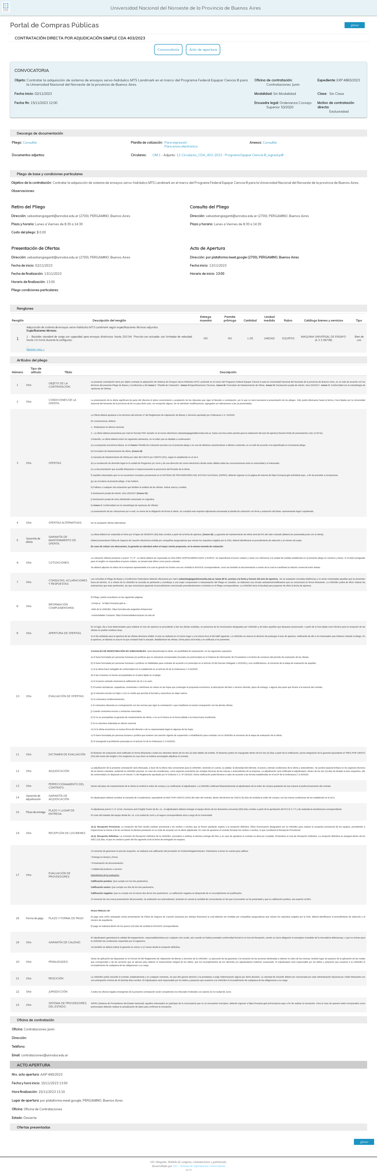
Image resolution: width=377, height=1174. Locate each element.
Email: (16, 1055)
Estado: (17, 1118)
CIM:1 (156, 155)
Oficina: (17, 1029)
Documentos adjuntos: (28, 155)
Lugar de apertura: (25, 1100)
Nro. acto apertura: (25, 1074)
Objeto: (20, 80)
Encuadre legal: (266, 103)
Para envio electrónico (181, 146)
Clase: (322, 93)
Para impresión (175, 142)
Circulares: (138, 155)
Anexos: (256, 142)
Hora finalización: (25, 1092)
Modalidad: (263, 93)
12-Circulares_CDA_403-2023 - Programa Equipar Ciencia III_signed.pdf (229, 155)
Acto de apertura (203, 49)
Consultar (30, 142)
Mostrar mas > (35, 349)
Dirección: (19, 1038)
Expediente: (326, 80)
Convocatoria (168, 49)
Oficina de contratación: (273, 80)
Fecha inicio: (24, 93)
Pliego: (17, 142)
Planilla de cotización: (147, 142)
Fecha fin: (22, 103)
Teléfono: (18, 1046)
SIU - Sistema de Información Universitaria (199, 1166)
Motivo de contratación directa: (335, 105)
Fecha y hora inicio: (26, 1083)
